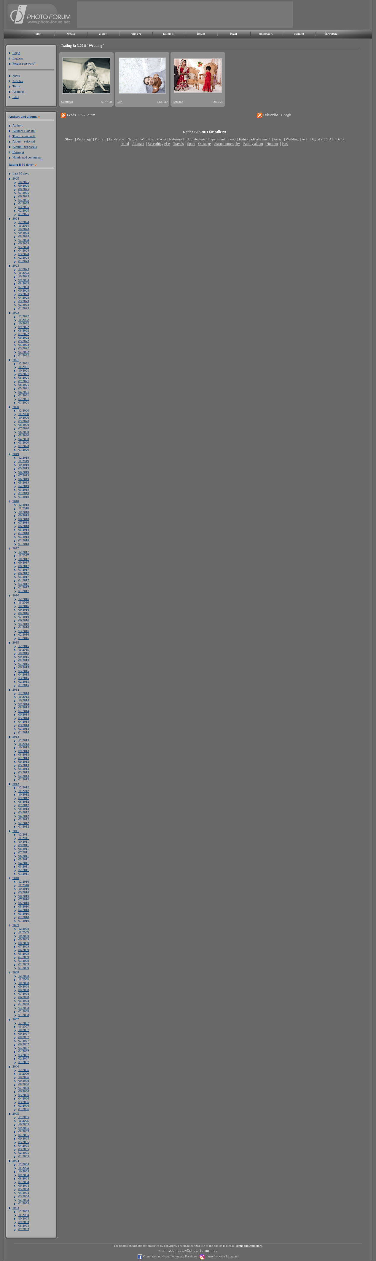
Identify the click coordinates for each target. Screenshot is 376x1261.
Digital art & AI (321, 139)
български (331, 33)
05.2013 (23, 765)
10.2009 (23, 935)
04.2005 (23, 1145)
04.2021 (23, 391)
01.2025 (23, 214)
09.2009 (23, 939)
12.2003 (23, 1211)
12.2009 (23, 928)
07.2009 (23, 946)
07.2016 (23, 616)
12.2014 (23, 693)
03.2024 (23, 254)
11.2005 (23, 1120)
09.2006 (23, 1080)
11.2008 (23, 979)
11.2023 (23, 272)
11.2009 (23, 932)
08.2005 (23, 1131)
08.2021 (23, 377)
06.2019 (23, 479)
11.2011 (23, 838)
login (38, 33)
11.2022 (23, 319)
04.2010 (23, 910)
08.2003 (23, 1225)
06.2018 (23, 526)
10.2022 (23, 323)
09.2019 (23, 468)
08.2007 (23, 1037)
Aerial (277, 139)
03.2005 (23, 1149)
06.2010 (23, 903)
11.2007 (23, 1026)
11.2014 (23, 696)
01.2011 (23, 873)
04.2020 (23, 439)
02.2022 (23, 351)
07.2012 (23, 805)
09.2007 (23, 1033)
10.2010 (23, 888)
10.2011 (23, 841)
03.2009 (23, 960)
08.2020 (23, 424)
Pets (285, 144)
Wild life (147, 139)
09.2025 (23, 185)
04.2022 (23, 344)
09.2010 (23, 892)
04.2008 (23, 1004)
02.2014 (23, 728)
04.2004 (23, 1192)
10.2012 (23, 794)
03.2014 (23, 725)
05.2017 (23, 576)
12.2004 (23, 1164)
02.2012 (23, 823)
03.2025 (23, 207)
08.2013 (23, 754)
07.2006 (23, 1087)
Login (16, 53)
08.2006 (23, 1084)
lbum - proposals (24, 146)
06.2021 (23, 384)
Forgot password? (24, 63)
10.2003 (23, 1218)
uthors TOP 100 (23, 130)
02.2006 (23, 1105)
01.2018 (23, 543)
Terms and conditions (249, 1245)
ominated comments (26, 157)
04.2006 (23, 1098)
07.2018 (23, 522)
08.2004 (23, 1178)
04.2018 (23, 533)
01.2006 (23, 1109)
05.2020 (23, 435)
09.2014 (23, 703)
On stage (204, 144)
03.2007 (23, 1055)
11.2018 (23, 508)
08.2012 (23, 801)
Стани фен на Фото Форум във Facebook (169, 1256)
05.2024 (23, 247)
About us (18, 91)
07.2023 (23, 287)
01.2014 (23, 732)
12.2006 (23, 1070)
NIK (120, 101)
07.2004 (23, 1182)
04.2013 (23, 768)
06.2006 (23, 1091)
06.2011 (23, 855)
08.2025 (23, 189)
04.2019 (23, 486)
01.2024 (23, 261)
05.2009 (23, 953)
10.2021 (23, 370)
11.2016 (23, 602)
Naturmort (176, 139)
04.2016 (23, 627)
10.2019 (23, 464)
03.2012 (23, 819)
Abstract (138, 144)
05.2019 (23, 482)
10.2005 (23, 1124)
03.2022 (23, 348)
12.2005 (23, 1117)
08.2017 (23, 566)
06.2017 (23, 573)
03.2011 (23, 866)
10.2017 (23, 559)
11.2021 (23, 367)
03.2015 (23, 678)
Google (286, 115)
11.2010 (23, 885)
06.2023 (23, 290)
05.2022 (23, 341)
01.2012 (23, 826)
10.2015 (23, 653)
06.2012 (23, 808)
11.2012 (23, 791)
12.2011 (23, 834)
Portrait (100, 139)
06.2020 (23, 431)
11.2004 (23, 1167)
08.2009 (23, 943)
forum (201, 33)
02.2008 (23, 1011)
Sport (191, 144)
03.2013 (23, 772)
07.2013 (23, 758)
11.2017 (23, 555)
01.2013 (23, 779)
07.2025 (23, 192)
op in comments (24, 136)
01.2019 (23, 496)
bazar (233, 33)
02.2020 (23, 446)
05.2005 (23, 1142)
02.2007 (23, 1058)
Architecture (196, 139)
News (16, 75)
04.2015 (23, 674)
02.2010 (23, 917)
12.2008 (23, 975)
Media (70, 33)
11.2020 (23, 414)
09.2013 (23, 751)
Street (69, 139)
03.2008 (23, 1007)
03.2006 (23, 1102)
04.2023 (23, 297)
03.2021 (23, 395)
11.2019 (23, 461)
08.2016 (23, 613)
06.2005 (23, 1138)
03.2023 (23, 301)
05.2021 (23, 388)
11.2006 (23, 1073)
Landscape (116, 139)
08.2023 (23, 283)
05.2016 (23, 623)
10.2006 (23, 1077)
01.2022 (23, 355)
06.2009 (23, 950)
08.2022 (23, 330)
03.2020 (23, 442)
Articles (17, 81)
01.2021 (23, 402)
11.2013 (23, 743)
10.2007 (23, 1030)
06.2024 (23, 243)
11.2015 (23, 649)
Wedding (292, 139)
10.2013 (23, 747)
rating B (168, 33)
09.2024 (23, 232)
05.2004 (23, 1189)
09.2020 (23, 421)
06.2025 (23, 196)
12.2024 (23, 222)
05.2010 (23, 906)
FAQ (15, 97)
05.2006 (23, 1095)
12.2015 (23, 646)
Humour (272, 144)
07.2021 (23, 381)
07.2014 (23, 711)
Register (17, 58)
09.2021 (23, 374)
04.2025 (23, 203)
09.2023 (23, 279)
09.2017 (23, 562)
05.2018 (23, 529)
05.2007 (23, 1047)
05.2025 (23, 199)
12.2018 (23, 504)
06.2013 (23, 761)
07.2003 (23, 1229)
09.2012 (23, 798)
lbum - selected (23, 141)
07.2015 (23, 663)
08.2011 (23, 848)
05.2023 (23, 294)
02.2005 (23, 1152)
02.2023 (23, 304)
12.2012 (23, 787)
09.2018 (23, 515)
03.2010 (23, 913)
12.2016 (23, 599)
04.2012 (23, 815)
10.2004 (23, 1171)
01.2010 (23, 920)
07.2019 (23, 475)
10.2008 (23, 983)
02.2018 (23, 540)
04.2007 (23, 1051)
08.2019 (23, 471)
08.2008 (23, 990)
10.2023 (23, 276)
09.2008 (23, 986)
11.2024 (23, 225)
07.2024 (23, 239)
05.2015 (23, 671)
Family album (253, 144)
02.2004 (23, 1199)
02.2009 (23, 964)
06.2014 (23, 714)
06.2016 (23, 620)
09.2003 (23, 1222)
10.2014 (23, 700)
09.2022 (23, 327)
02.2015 (23, 681)
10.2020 (23, 417)
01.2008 (23, 1015)
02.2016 (23, 634)
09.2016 (23, 609)
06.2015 (23, 667)
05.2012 (23, 812)
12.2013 (23, 740)
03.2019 (23, 489)
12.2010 (23, 881)
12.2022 (23, 316)
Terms (16, 86)
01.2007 (23, 1062)
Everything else (159, 144)
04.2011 (23, 863)
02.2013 (23, 775)
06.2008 (23, 997)
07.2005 (23, 1135)
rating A (135, 33)
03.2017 (23, 583)
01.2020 (23, 449)
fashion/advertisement (254, 139)
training (299, 33)
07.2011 (23, 852)
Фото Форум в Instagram (221, 1256)
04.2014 (23, 721)
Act (304, 139)
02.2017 (23, 587)
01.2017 (23, 591)
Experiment (216, 139)
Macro (160, 139)
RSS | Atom (86, 115)
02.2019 (23, 493)
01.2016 (23, 638)
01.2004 (23, 1203)
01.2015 (23, 685)
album (103, 33)
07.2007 (23, 1040)
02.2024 (23, 257)
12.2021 (23, 363)
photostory (266, 33)
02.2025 (23, 210)
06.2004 (23, 1185)
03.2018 (23, 536)
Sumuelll (67, 101)
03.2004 (23, 1196)
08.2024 (23, 236)
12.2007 (23, 1023)
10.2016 (23, 606)
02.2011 (23, 870)
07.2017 (23, 569)
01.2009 (23, 967)
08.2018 (23, 519)
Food (232, 139)
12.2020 (23, 410)
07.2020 (23, 428)
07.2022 (23, 334)
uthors (17, 125)
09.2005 (23, 1127)
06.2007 (23, 1044)
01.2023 (23, 308)
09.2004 (23, 1175)
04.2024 (23, 250)
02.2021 (23, 399)
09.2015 (23, 656)
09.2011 (23, 845)
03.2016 (23, 631)
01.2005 (23, 1156)
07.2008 (23, 993)
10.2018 (23, 511)
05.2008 (23, 1000)
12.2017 (23, 551)
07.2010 (23, 899)
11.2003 (23, 1215)
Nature (132, 139)
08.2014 (23, 707)
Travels (178, 144)
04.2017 (23, 580)
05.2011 (23, 859)
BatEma (178, 101)
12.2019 (23, 457)
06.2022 (23, 337)
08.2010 (23, 895)
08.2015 (23, 660)
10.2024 (23, 229)
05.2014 (23, 718)
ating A (18, 152)
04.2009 (23, 957)
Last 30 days (20, 173)
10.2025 (23, 182)
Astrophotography (227, 144)
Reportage (84, 139)
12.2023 (23, 269)
